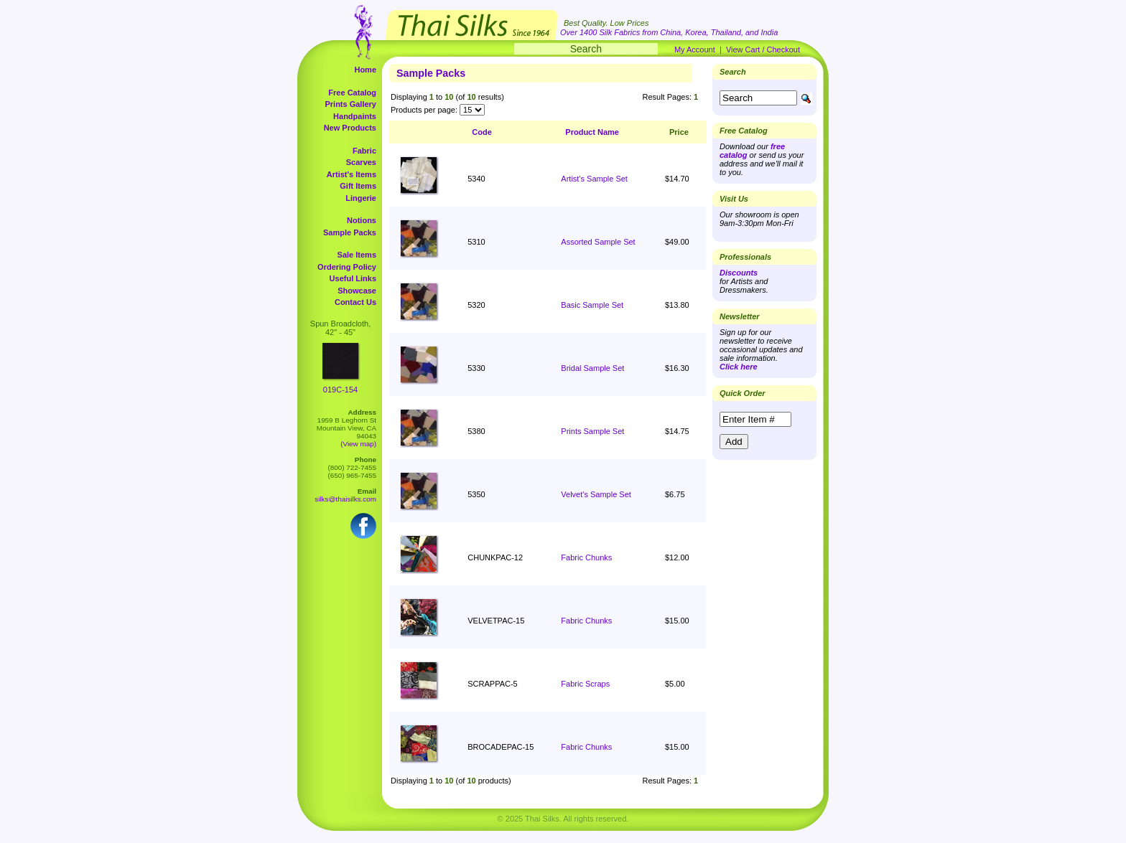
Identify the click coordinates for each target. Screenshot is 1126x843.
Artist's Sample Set (594, 178)
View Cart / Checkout (763, 49)
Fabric (364, 150)
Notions (361, 220)
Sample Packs (349, 232)
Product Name (592, 132)
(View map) (358, 444)
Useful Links (353, 278)
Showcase (357, 290)
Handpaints (354, 116)
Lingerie (360, 198)
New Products (350, 127)
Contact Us (355, 302)
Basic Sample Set (592, 305)
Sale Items (357, 254)
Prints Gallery (350, 104)
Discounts (739, 272)
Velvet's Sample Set (596, 494)
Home (365, 69)
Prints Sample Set (592, 431)
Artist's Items (351, 174)
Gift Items (358, 186)
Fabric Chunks (586, 557)
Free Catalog (352, 92)
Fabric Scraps (585, 683)
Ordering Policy (346, 267)
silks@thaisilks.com (345, 499)
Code (482, 132)
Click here (739, 366)
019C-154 (340, 389)
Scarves (361, 162)
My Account (694, 49)
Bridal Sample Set (592, 368)
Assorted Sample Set (598, 241)
